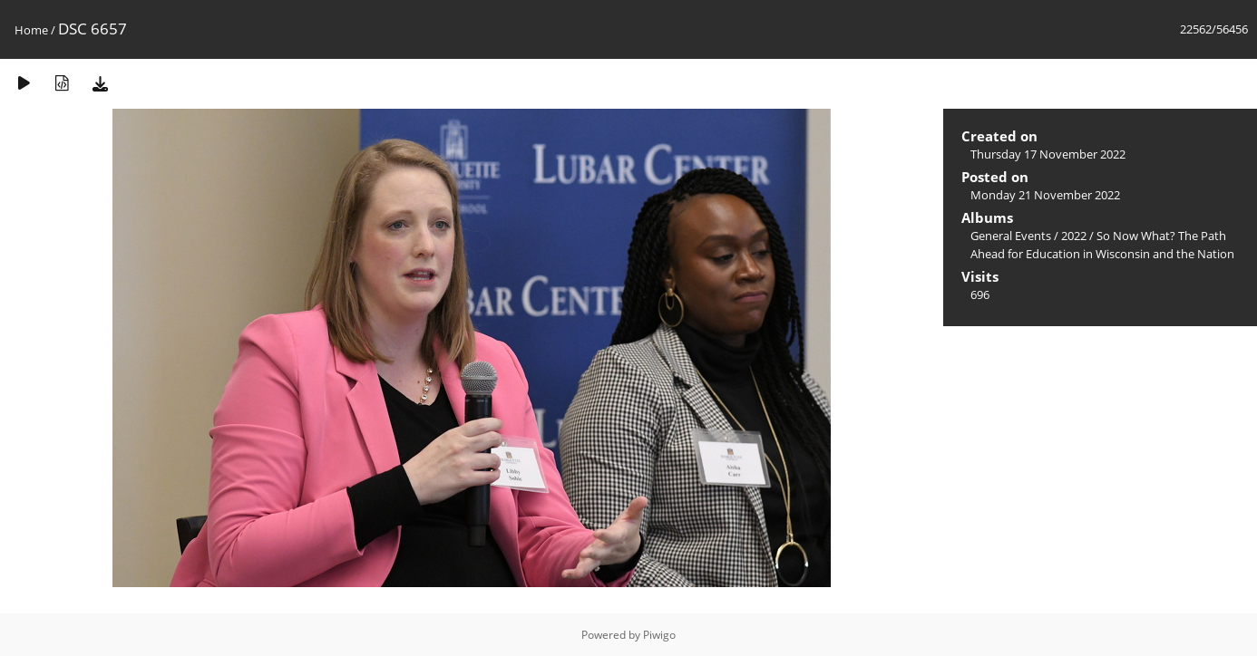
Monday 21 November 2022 (1045, 195)
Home (31, 30)
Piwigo (659, 634)
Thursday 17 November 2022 (1047, 154)
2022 (1073, 235)
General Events (1010, 235)
